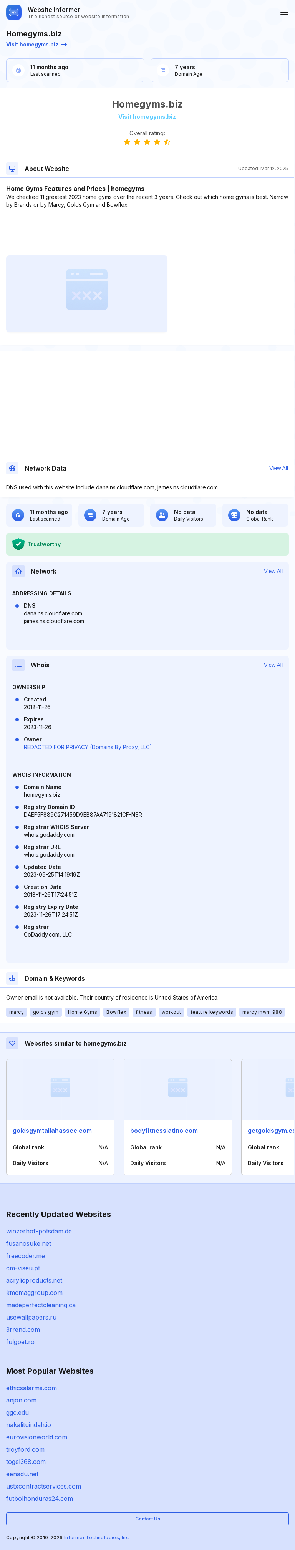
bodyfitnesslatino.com (164, 1130)
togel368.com (26, 1461)
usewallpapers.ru (31, 1317)
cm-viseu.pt (23, 1268)
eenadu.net (22, 1474)
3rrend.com (23, 1329)
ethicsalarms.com (31, 1388)
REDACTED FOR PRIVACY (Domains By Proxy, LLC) (88, 747)
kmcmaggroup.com (34, 1292)
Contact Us (147, 1519)
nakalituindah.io (28, 1425)
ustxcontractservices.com (43, 1486)
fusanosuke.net (28, 1243)
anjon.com (21, 1400)
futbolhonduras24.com (39, 1498)
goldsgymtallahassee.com (52, 1130)
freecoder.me (25, 1256)
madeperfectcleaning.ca (41, 1305)
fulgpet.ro (20, 1342)
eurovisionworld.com (36, 1437)
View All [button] (278, 468)
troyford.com (25, 1449)
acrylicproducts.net (34, 1280)
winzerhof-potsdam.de (39, 1231)
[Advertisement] (147, 232)
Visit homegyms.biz (36, 44)
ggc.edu (17, 1412)
